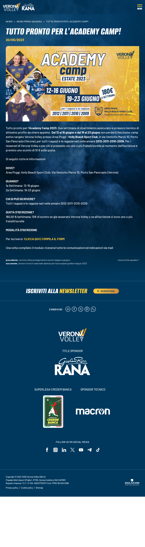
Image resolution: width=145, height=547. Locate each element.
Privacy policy (12, 488)
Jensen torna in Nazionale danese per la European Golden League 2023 (52, 263)
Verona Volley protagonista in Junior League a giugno (44, 260)
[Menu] (139, 7)
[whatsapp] (93, 309)
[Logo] (12, 7)
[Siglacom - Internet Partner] (132, 484)
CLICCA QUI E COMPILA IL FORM (44, 239)
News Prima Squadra (29, 21)
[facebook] (74, 309)
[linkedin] (67, 309)
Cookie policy (27, 488)
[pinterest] (87, 309)
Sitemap (39, 488)
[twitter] (80, 309)
